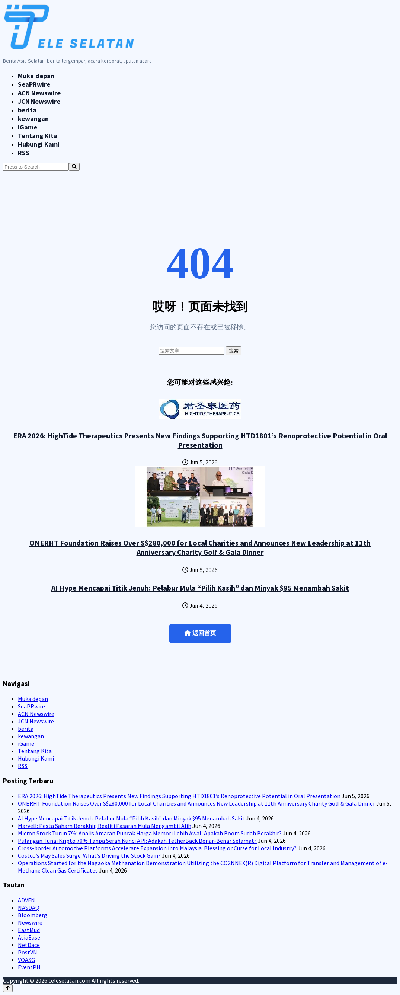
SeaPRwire (34, 84)
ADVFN (26, 900)
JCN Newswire (39, 101)
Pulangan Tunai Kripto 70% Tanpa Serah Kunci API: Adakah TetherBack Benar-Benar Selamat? (137, 840)
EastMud (29, 930)
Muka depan (36, 75)
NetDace (29, 944)
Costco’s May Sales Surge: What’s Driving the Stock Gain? (89, 855)
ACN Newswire (39, 93)
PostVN (27, 952)
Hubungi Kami (39, 144)
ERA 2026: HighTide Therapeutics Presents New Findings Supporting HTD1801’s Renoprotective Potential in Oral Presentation (200, 440)
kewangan (33, 118)
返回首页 (200, 633)
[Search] (74, 167)
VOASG (26, 959)
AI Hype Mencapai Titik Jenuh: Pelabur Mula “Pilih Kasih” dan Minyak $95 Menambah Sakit (200, 587)
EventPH (29, 967)
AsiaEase (29, 937)
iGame (27, 127)
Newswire (30, 922)
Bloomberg (32, 915)
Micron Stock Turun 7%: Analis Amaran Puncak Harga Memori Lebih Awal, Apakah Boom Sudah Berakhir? (150, 833)
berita (27, 110)
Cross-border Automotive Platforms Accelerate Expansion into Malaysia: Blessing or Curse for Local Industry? (157, 848)
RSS (23, 152)
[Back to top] (8, 988)
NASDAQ (28, 907)
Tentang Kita (37, 135)
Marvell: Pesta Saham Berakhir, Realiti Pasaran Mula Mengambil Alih (104, 825)
